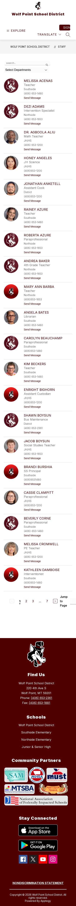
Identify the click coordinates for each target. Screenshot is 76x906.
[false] (27, 63)
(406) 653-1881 (39, 703)
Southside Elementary (36, 732)
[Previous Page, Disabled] (12, 601)
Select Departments (18, 69)
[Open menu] (16, 30)
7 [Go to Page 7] (47, 601)
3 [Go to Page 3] (33, 601)
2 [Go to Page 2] (26, 601)
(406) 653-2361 (41, 698)
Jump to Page (64, 601)
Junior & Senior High (36, 747)
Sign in (66, 27)
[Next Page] (55, 601)
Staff (62, 46)
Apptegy (46, 900)
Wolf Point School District (30, 46)
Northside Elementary (36, 739)
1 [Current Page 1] (19, 601)
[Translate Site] (49, 34)
